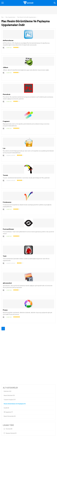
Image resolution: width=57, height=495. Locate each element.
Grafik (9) (6, 408)
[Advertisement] (28, 343)
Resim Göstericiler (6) (10, 416)
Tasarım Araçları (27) (9, 399)
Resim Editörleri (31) (9, 395)
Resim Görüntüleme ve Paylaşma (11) (15, 403)
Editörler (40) (7, 391)
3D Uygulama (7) (8, 412)
